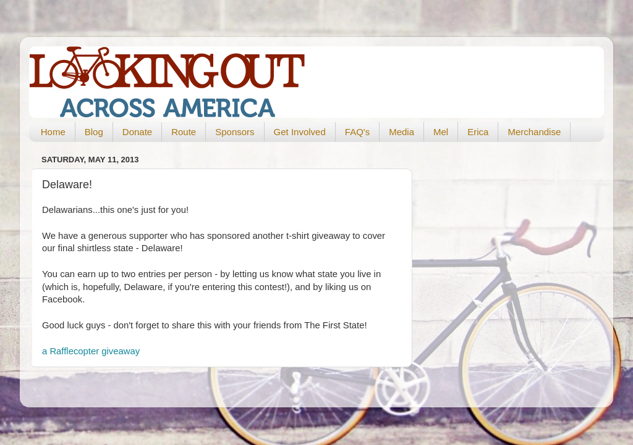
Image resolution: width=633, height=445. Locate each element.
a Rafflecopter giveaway (91, 351)
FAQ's (357, 132)
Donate (137, 132)
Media (401, 132)
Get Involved (300, 132)
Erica (477, 132)
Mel (440, 132)
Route (183, 132)
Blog (94, 132)
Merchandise (534, 132)
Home (53, 132)
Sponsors (234, 132)
